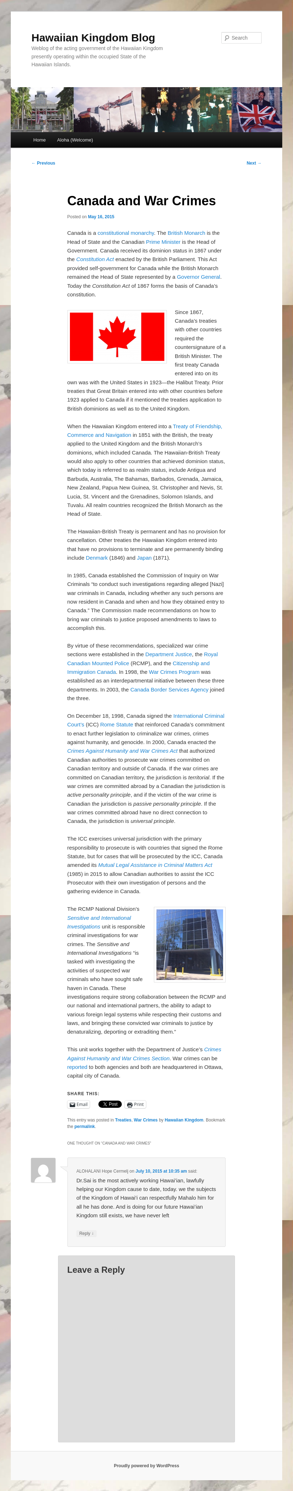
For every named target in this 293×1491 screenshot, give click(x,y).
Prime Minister (163, 242)
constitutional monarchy (126, 233)
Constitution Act (95, 259)
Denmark (97, 558)
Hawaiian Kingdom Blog (93, 38)
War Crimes (145, 1120)
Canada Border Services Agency (169, 689)
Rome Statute (116, 724)
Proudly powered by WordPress (146, 1465)
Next (254, 163)
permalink (85, 1126)
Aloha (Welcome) (75, 140)
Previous (43, 163)
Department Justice (168, 654)
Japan (144, 558)
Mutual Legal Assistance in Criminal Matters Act (155, 865)
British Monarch (186, 233)
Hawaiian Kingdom (184, 1120)
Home (39, 140)
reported (77, 1067)
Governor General (198, 277)
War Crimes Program (174, 672)
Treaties (123, 1120)
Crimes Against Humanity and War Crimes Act (122, 751)
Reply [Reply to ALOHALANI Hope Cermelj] (86, 1233)
